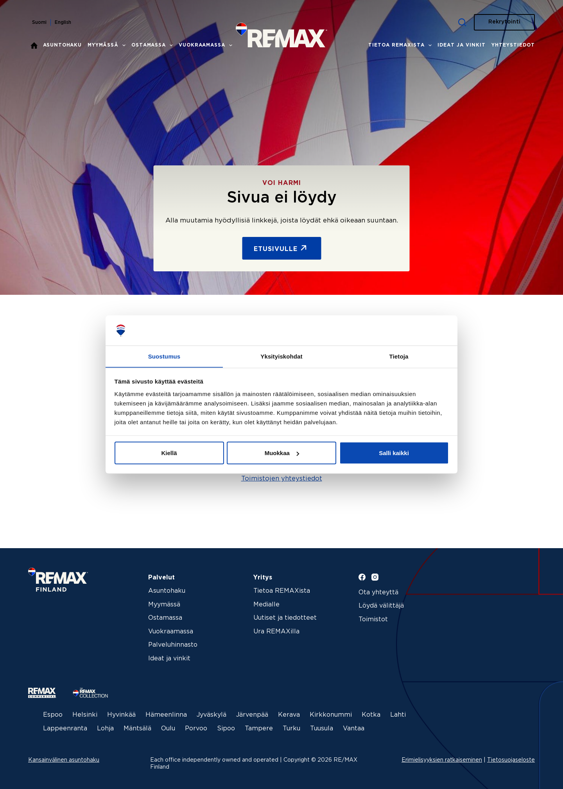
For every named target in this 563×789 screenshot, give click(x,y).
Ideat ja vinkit (461, 45)
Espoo (53, 712)
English (63, 22)
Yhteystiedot (513, 45)
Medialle (266, 605)
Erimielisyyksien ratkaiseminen (442, 757)
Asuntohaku (62, 45)
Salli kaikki (394, 453)
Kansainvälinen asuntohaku (63, 757)
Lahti (398, 712)
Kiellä (169, 453)
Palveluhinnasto (172, 645)
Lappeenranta (65, 726)
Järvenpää (252, 712)
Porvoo (196, 726)
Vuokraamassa (207, 45)
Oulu (168, 726)
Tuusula (321, 726)
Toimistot (373, 619)
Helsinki (84, 712)
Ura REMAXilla (276, 632)
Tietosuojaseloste (511, 757)
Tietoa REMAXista (401, 45)
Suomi (39, 22)
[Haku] (462, 22)
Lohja (105, 726)
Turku (291, 726)
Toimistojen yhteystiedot (282, 479)
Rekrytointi (504, 22)
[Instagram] (374, 577)
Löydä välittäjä (381, 606)
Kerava (289, 712)
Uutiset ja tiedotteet (285, 618)
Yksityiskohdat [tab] (281, 356)
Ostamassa (153, 45)
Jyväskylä (211, 712)
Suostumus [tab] (164, 356)
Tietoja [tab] (399, 356)
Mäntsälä (137, 726)
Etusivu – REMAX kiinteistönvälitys (34, 45)
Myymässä (108, 45)
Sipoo (226, 726)
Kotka (371, 712)
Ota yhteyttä (378, 592)
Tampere (259, 726)
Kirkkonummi (331, 712)
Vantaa (353, 726)
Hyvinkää (121, 712)
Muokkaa (282, 453)
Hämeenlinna (166, 712)
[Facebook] (362, 577)
